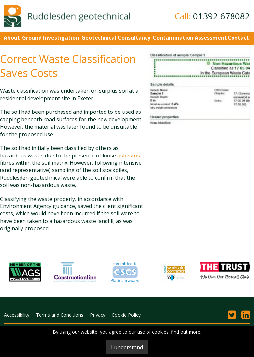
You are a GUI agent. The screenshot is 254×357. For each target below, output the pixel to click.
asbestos (128, 155)
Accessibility (16, 315)
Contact (238, 37)
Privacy (97, 315)
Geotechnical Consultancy (115, 37)
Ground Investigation (50, 37)
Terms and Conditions (59, 315)
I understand (127, 347)
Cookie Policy (126, 315)
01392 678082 (221, 16)
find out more (185, 332)
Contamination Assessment (189, 37)
